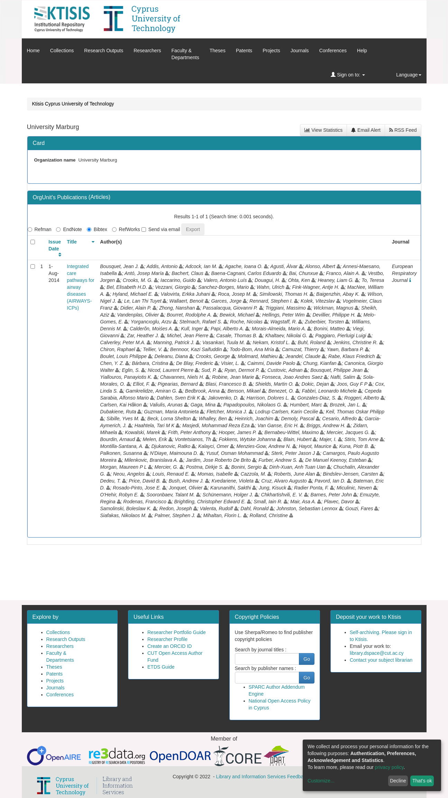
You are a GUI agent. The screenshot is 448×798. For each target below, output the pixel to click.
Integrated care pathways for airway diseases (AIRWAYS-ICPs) (80, 287)
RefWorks (126, 229)
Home (33, 50)
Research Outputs (103, 50)
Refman (40, 229)
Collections (62, 50)
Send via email (160, 229)
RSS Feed (403, 130)
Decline (398, 780)
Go (306, 659)
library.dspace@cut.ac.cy (377, 653)
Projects (271, 50)
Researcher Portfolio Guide (176, 632)
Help (362, 50)
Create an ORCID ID (169, 646)
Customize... (321, 780)
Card (39, 143)
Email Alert (366, 130)
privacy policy (389, 767)
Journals (300, 50)
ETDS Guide (161, 667)
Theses (218, 50)
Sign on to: (348, 74)
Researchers (147, 50)
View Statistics (323, 130)
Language (408, 74)
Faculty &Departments (185, 54)
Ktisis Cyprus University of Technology (73, 104)
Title (72, 242)
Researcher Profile (167, 639)
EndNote (69, 229)
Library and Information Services (251, 776)
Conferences (333, 50)
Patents (244, 50)
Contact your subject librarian (381, 660)
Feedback (297, 776)
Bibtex (97, 229)
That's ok (422, 780)
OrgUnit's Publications (61, 197)
